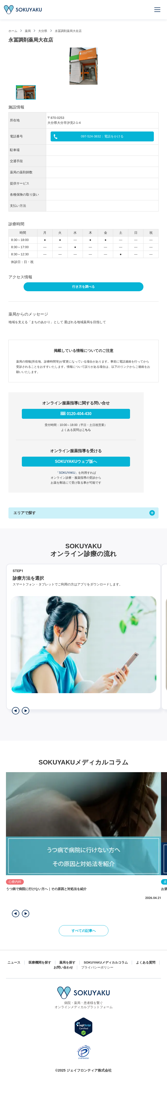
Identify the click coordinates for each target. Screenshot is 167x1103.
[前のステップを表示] (15, 710)
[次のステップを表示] (25, 710)
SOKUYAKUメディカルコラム (106, 962)
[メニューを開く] (157, 9)
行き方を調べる (83, 287)
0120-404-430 (79, 414)
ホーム (12, 31)
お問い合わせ (63, 967)
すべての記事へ (83, 931)
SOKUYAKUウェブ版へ (76, 461)
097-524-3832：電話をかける (102, 136)
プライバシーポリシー (97, 967)
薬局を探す (67, 962)
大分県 (42, 31)
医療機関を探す (40, 962)
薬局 (28, 31)
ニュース (13, 962)
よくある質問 (145, 962)
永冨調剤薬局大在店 (68, 31)
